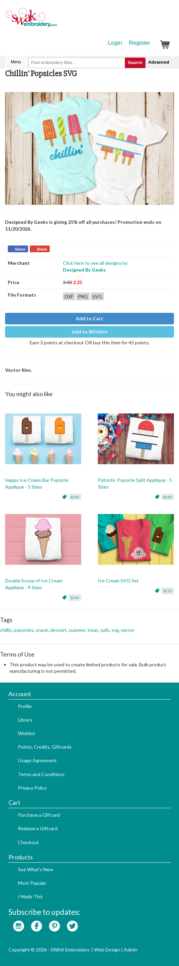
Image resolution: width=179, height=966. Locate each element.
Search (135, 62)
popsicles (24, 630)
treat (92, 630)
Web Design (107, 949)
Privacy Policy (32, 788)
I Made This (30, 896)
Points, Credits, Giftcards (45, 747)
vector (128, 630)
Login (115, 43)
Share (20, 249)
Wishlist (26, 733)
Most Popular (32, 883)
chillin (6, 630)
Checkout (28, 842)
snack (42, 630)
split (104, 630)
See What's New (35, 869)
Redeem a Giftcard (38, 828)
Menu (16, 62)
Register (139, 43)
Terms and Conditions (41, 774)
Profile (25, 706)
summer (77, 630)
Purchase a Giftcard (39, 815)
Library (25, 720)
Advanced (158, 62)
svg (115, 630)
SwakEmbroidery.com (56, 20)
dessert (58, 630)
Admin (130, 949)
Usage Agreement (37, 760)
